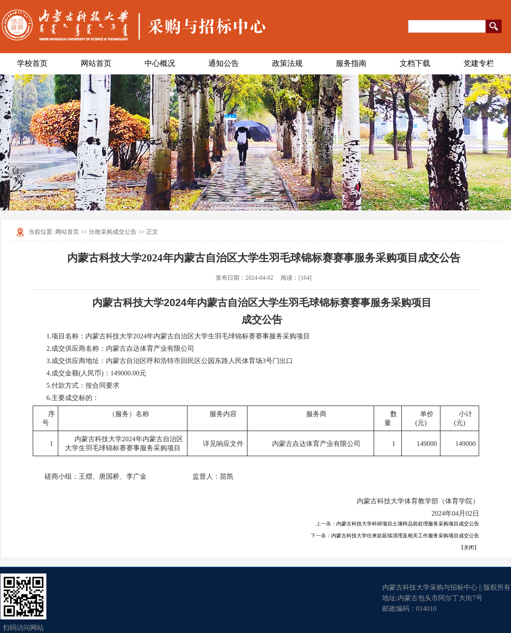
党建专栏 (478, 63)
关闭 (469, 548)
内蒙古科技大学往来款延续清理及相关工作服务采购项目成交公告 (405, 536)
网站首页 (96, 63)
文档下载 (415, 63)
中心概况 (160, 63)
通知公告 (223, 63)
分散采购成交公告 (112, 232)
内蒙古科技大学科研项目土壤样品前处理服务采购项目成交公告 (407, 524)
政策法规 (287, 63)
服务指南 (351, 63)
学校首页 (32, 63)
